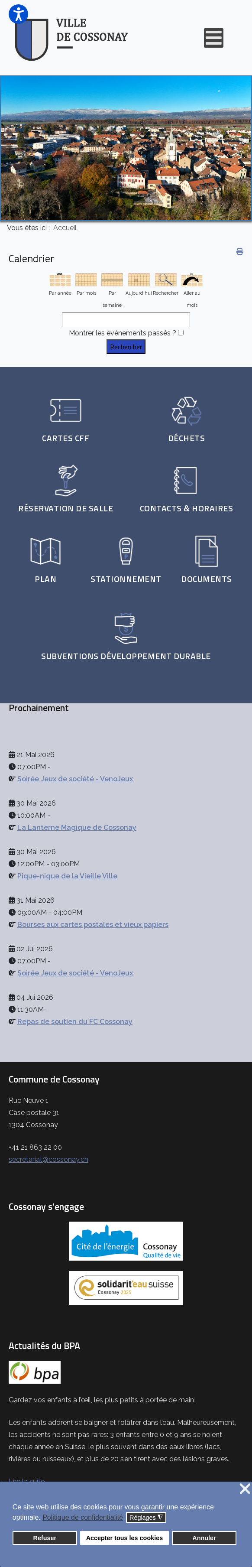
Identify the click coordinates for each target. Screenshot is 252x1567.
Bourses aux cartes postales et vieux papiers (92, 924)
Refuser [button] (45, 1537)
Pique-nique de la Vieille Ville (67, 876)
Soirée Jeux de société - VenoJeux (75, 779)
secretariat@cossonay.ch (48, 1159)
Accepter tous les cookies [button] (124, 1537)
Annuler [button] (204, 1537)
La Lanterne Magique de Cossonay (76, 827)
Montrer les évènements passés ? (122, 333)
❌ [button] (245, 1489)
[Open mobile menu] (213, 38)
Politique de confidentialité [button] (82, 1517)
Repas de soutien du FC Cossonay (74, 1022)
